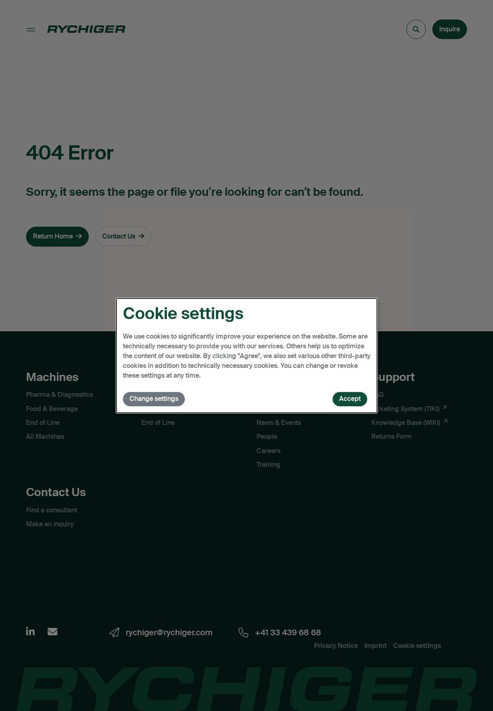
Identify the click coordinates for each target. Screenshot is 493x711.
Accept (350, 398)
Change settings (153, 398)
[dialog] (246, 355)
